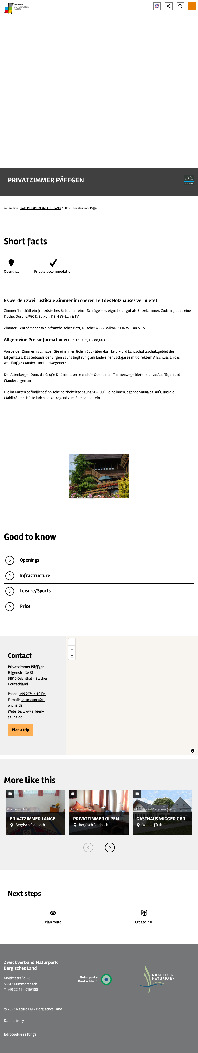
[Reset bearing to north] (71, 656)
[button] (20, 730)
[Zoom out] (71, 649)
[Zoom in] (71, 641)
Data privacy (14, 1020)
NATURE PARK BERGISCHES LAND (40, 208)
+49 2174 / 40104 (32, 693)
